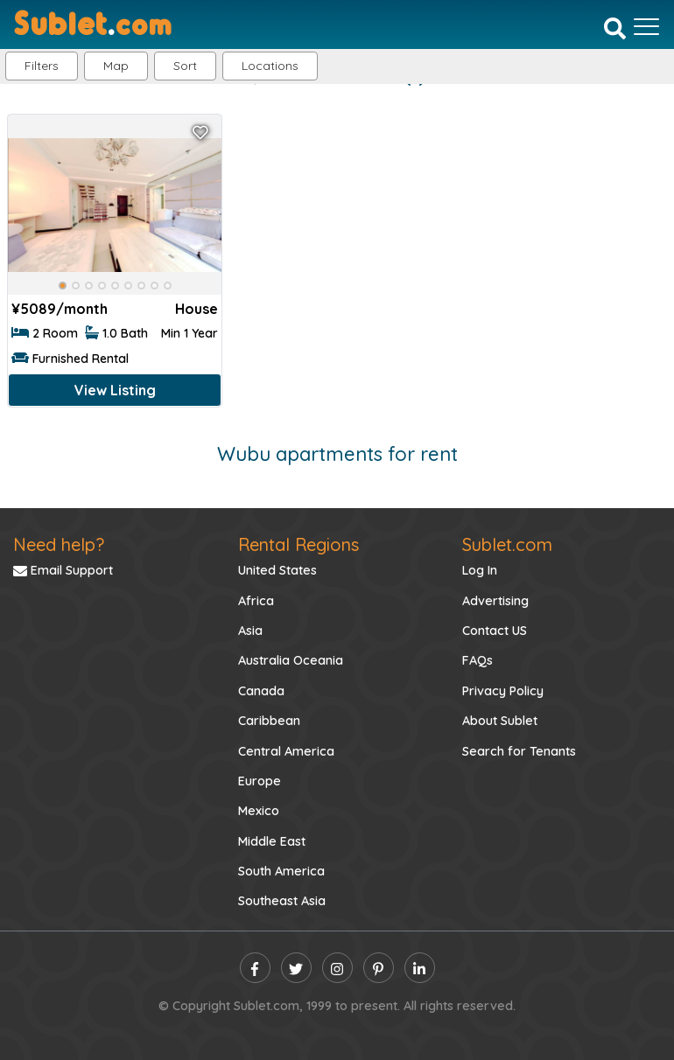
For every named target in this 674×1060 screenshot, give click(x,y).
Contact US (494, 630)
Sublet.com (507, 544)
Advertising (495, 601)
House (196, 308)
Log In (479, 570)
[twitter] (296, 967)
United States (277, 570)
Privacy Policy (503, 691)
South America (281, 871)
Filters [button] (42, 65)
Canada (261, 691)
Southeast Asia (282, 901)
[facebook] (255, 967)
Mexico (258, 811)
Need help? (58, 544)
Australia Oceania (290, 660)
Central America (286, 751)
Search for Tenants (519, 751)
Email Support (63, 570)
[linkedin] (419, 967)
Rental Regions (298, 544)
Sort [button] (185, 65)
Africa (256, 601)
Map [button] (116, 65)
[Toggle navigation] (646, 26)
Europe (259, 781)
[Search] (615, 28)
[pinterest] (378, 967)
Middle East (271, 841)
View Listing (115, 390)
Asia (250, 630)
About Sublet (499, 721)
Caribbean (269, 721)
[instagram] (337, 967)
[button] (270, 66)
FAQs (477, 660)
